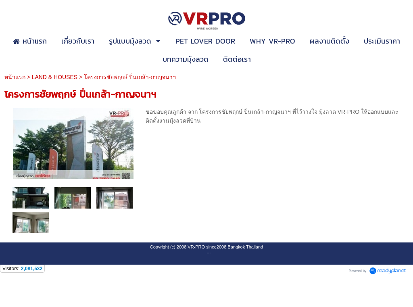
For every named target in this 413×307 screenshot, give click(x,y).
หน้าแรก (14, 77)
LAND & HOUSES (55, 77)
